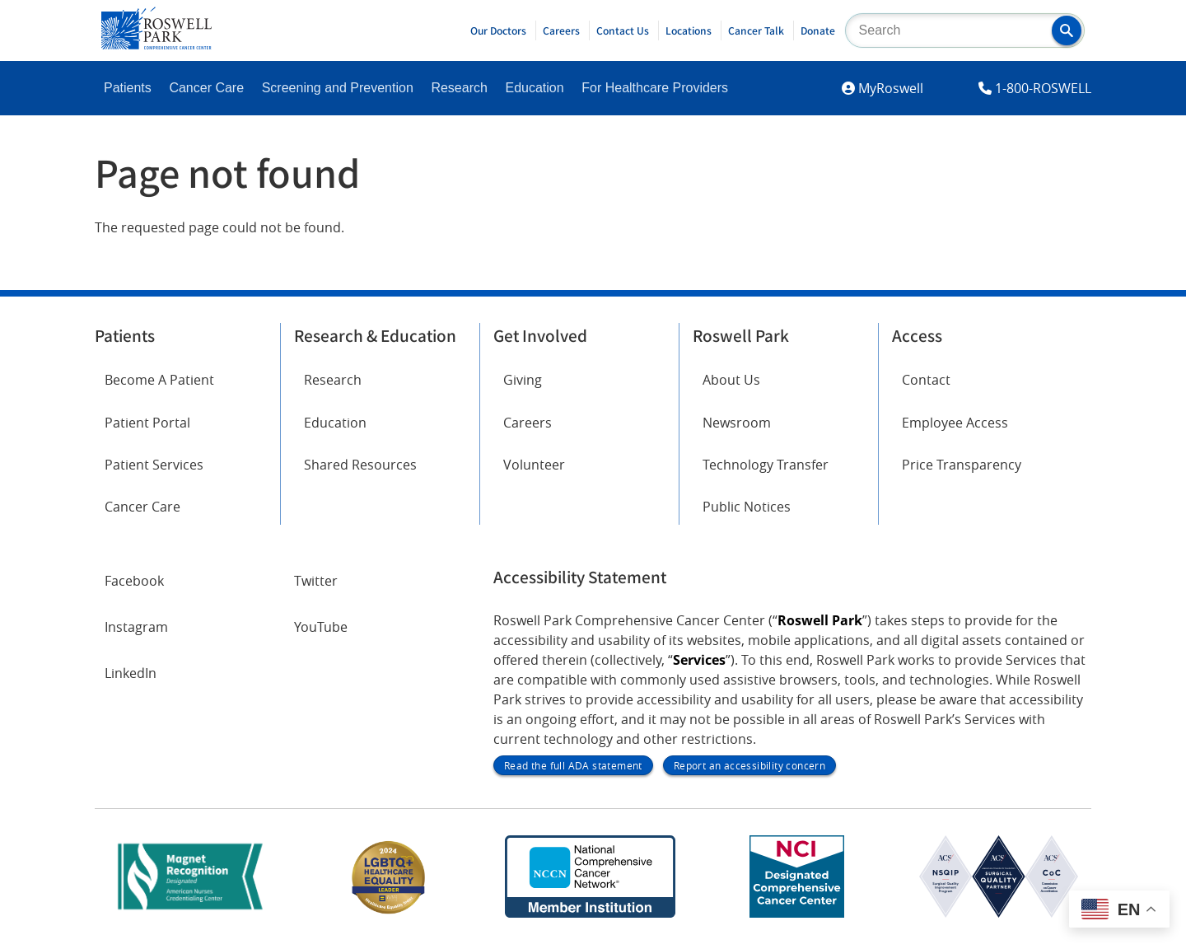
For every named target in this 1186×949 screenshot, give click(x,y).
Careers (561, 30)
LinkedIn (130, 673)
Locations (688, 30)
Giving (522, 380)
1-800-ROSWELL (1043, 88)
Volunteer (534, 465)
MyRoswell (890, 88)
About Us (731, 380)
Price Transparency (961, 465)
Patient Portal (147, 423)
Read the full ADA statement (573, 765)
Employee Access (955, 423)
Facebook (134, 581)
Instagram (136, 627)
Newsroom (737, 423)
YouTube (321, 627)
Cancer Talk (756, 30)
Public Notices (747, 507)
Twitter (316, 581)
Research (459, 88)
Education (534, 88)
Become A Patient (159, 380)
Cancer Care (206, 88)
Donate (818, 30)
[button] (1066, 30)
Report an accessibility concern (749, 765)
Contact (926, 380)
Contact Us (622, 30)
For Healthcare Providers (654, 88)
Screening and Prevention (337, 88)
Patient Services (154, 465)
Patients (128, 88)
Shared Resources (360, 465)
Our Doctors (498, 30)
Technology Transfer (766, 465)
